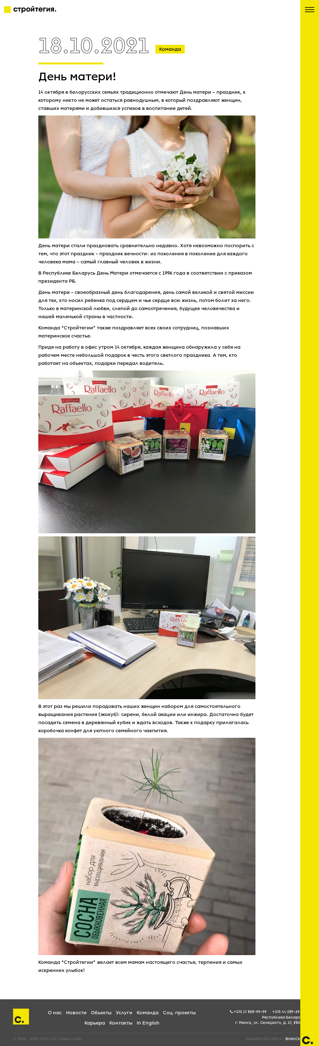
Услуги (124, 1012)
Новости (76, 1012)
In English (148, 1023)
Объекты (101, 1012)
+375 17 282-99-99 (250, 1012)
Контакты (120, 1023)
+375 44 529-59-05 (289, 1012)
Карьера (94, 1023)
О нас (55, 1012)
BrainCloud (295, 1039)
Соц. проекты (179, 1012)
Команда (148, 1012)
